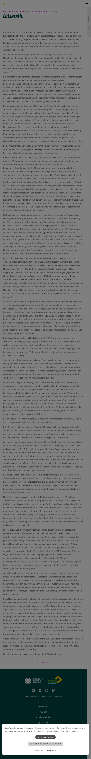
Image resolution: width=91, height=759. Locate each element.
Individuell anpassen (45, 750)
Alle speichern (45, 737)
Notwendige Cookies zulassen (45, 744)
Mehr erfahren (72, 731)
